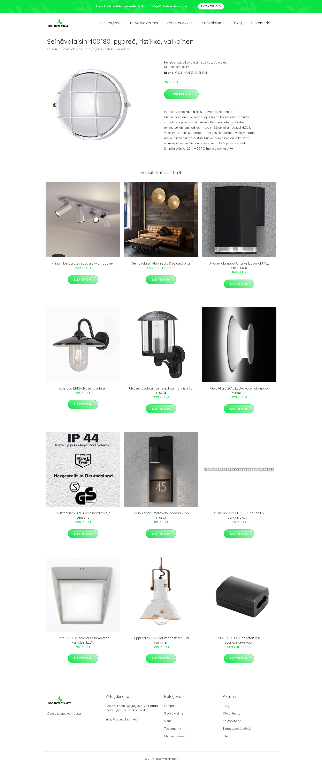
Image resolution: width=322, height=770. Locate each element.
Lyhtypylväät (110, 25)
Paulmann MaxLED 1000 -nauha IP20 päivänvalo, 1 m (239, 519)
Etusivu (52, 53)
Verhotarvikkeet (180, 25)
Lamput (169, 710)
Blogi (238, 25)
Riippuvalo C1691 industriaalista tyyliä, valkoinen (161, 644)
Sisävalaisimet (214, 25)
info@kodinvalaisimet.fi (122, 723)
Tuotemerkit (261, 25)
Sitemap (228, 740)
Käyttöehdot (232, 725)
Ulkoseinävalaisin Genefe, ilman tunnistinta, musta (161, 394)
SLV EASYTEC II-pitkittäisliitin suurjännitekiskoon (239, 644)
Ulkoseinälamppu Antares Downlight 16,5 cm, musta (239, 269)
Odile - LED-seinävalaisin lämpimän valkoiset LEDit (83, 644)
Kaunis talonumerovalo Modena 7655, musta (161, 519)
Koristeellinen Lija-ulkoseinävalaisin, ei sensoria (83, 519)
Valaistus (220, 66)
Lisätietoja (181, 98)
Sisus (208, 66)
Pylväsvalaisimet (144, 25)
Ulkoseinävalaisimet (178, 71)
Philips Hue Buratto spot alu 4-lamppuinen (83, 267)
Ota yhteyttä (231, 717)
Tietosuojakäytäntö (237, 733)
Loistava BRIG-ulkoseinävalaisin (83, 392)
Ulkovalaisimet (193, 66)
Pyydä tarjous (211, 6)
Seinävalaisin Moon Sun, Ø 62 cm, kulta (161, 267)
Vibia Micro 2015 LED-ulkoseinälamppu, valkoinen (239, 394)
